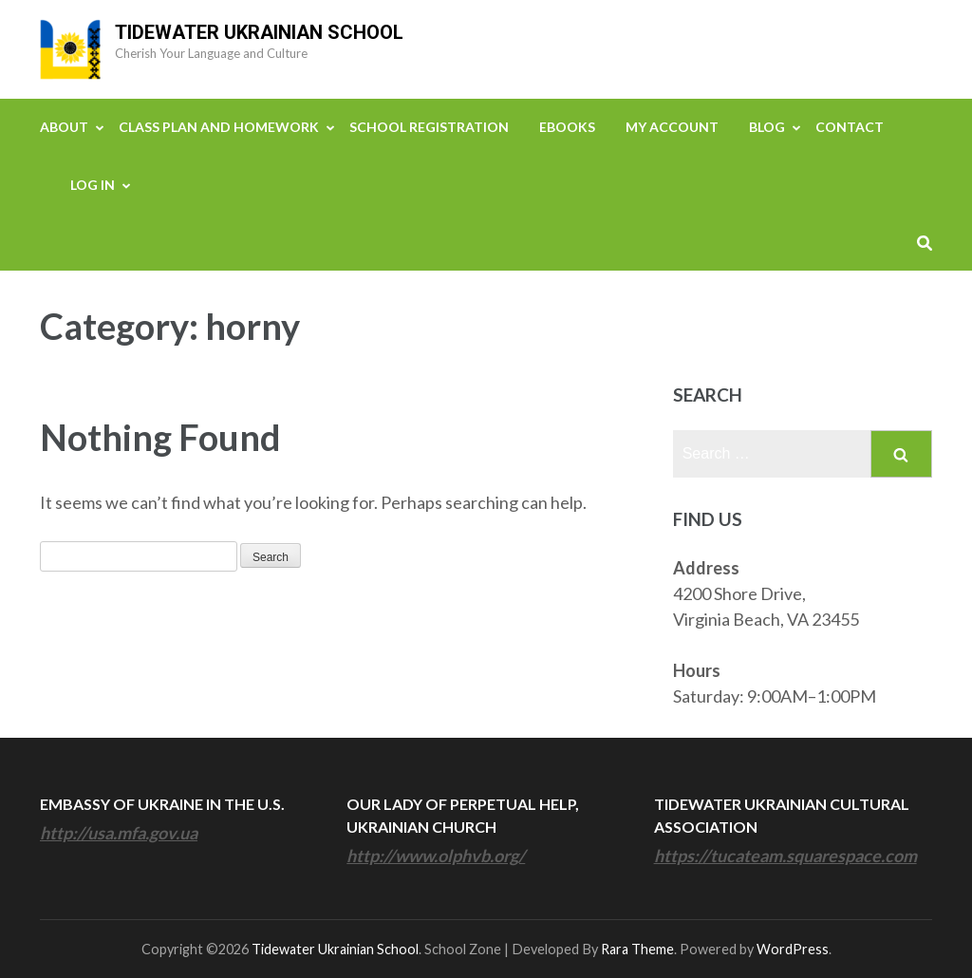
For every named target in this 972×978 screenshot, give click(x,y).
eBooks (567, 127)
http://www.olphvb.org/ (435, 855)
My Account (672, 127)
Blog (767, 127)
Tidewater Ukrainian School (259, 32)
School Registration (429, 127)
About (64, 127)
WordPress (793, 949)
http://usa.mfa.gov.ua (118, 832)
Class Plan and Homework (219, 127)
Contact (849, 127)
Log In (92, 185)
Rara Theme (637, 949)
